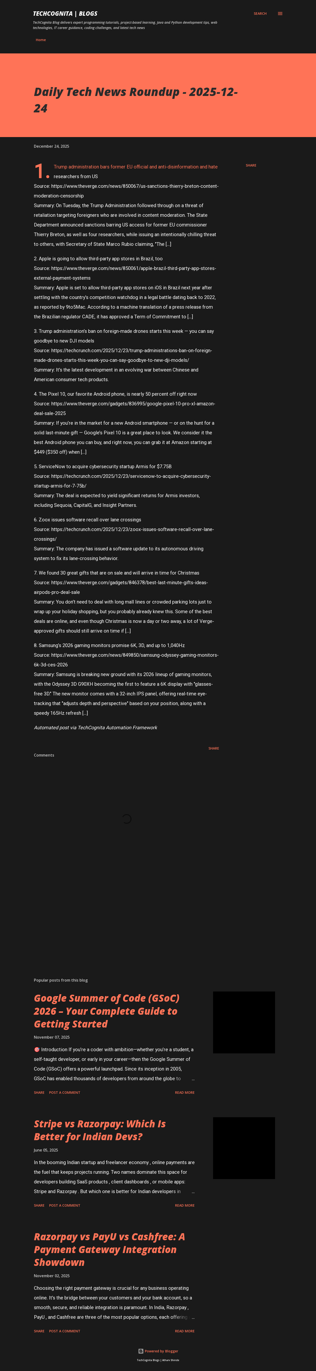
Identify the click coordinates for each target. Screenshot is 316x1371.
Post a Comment (64, 1092)
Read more (185, 1092)
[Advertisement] (126, 917)
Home (41, 39)
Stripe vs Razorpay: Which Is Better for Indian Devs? (100, 1130)
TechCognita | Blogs (65, 13)
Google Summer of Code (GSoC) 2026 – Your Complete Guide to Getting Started (106, 1010)
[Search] (260, 13)
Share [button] (251, 165)
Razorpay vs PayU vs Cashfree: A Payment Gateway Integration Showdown (109, 1249)
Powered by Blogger (158, 1351)
